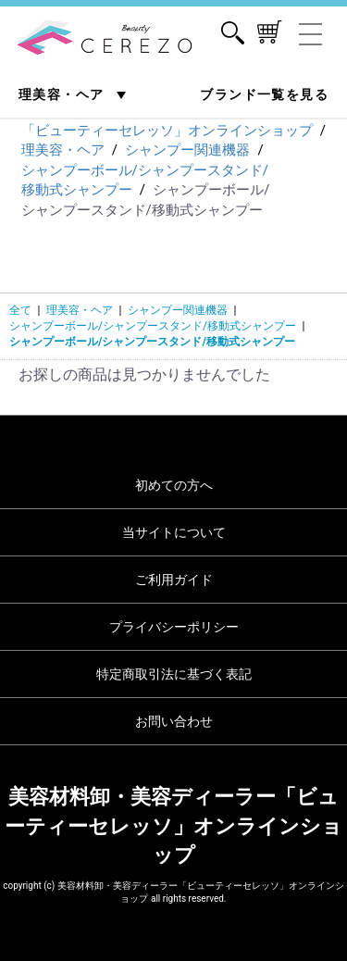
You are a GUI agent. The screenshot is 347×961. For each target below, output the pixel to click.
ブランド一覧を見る (264, 94)
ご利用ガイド (174, 579)
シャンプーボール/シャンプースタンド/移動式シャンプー (152, 325)
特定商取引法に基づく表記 (174, 674)
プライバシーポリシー (174, 626)
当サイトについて (174, 532)
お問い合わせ (174, 721)
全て (20, 310)
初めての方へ (174, 485)
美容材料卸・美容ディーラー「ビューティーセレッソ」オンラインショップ (173, 826)
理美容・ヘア (63, 94)
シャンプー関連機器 (178, 310)
